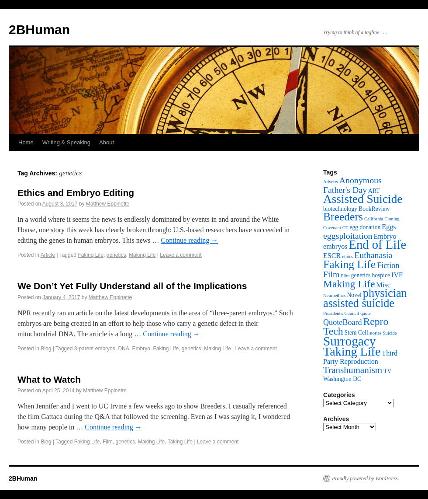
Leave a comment (180, 255)
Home (26, 142)
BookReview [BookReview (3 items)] (374, 209)
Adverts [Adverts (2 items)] (330, 181)
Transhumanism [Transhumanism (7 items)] (352, 370)
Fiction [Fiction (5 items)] (388, 265)
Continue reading (189, 240)
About (106, 142)
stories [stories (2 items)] (375, 333)
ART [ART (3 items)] (374, 191)
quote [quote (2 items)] (365, 313)
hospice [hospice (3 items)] (381, 275)
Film (108, 442)
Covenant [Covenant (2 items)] (332, 227)
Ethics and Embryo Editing (75, 193)
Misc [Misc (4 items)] (383, 285)
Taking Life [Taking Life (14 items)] (351, 351)
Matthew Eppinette (107, 204)
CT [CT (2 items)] (345, 227)
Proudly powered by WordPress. (365, 478)
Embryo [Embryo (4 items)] (385, 236)
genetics (116, 255)
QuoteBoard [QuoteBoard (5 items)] (342, 322)
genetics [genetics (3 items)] (361, 275)
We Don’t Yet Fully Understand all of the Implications (132, 286)
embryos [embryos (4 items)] (335, 246)
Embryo (141, 348)
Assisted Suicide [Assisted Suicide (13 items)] (362, 199)
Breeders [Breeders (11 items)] (343, 216)
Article (48, 255)
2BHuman (39, 29)
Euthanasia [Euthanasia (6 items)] (373, 255)
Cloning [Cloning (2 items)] (391, 218)
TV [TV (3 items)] (387, 371)
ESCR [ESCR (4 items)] (332, 255)
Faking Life (91, 255)
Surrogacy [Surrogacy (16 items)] (349, 341)
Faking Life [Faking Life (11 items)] (349, 264)
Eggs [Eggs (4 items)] (389, 226)
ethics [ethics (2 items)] (347, 256)
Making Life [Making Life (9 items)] (349, 284)
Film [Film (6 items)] (331, 274)
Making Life (142, 255)
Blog (46, 348)
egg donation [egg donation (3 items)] (364, 227)
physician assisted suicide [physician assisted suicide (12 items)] (365, 298)
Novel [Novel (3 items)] (354, 295)
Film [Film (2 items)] (345, 275)
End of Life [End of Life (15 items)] (378, 244)
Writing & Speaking (66, 142)
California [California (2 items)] (373, 218)
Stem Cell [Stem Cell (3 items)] (356, 332)
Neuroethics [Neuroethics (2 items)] (334, 295)
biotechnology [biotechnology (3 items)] (340, 209)
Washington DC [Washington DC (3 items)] (342, 379)
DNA (123, 348)
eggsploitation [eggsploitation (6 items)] (348, 236)
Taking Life (180, 442)
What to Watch (49, 379)
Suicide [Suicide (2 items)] (390, 333)
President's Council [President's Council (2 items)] (341, 313)
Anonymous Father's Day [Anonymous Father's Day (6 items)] (352, 185)
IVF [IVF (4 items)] (397, 275)
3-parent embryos (94, 348)
